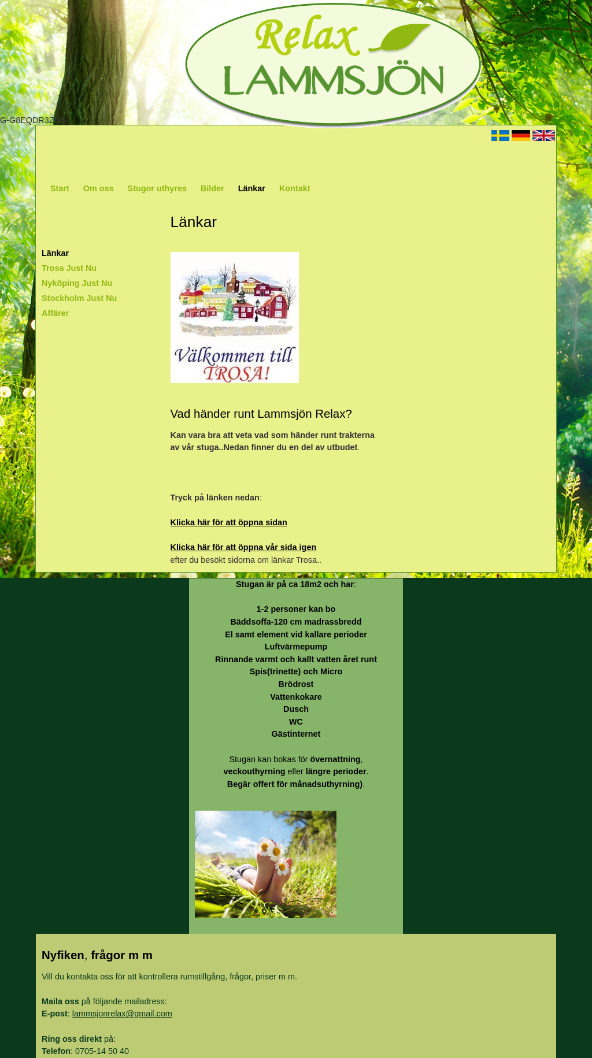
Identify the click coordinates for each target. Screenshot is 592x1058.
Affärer (55, 313)
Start (59, 188)
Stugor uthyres (157, 188)
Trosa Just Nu (69, 268)
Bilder (212, 188)
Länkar (251, 188)
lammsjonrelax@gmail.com (122, 1013)
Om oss (98, 188)
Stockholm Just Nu (79, 298)
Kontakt (294, 188)
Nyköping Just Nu (77, 283)
